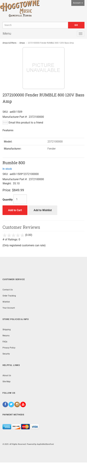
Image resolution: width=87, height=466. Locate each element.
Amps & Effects (9, 43)
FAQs (5, 341)
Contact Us (8, 290)
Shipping (7, 329)
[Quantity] (20, 199)
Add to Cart (15, 210)
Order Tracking (9, 296)
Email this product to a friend (26, 122)
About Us (7, 375)
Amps (22, 43)
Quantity (8, 199)
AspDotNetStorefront (45, 444)
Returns (6, 335)
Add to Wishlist (43, 210)
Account (78, 3)
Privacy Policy (9, 348)
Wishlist (6, 302)
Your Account (9, 308)
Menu (7, 33)
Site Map (6, 381)
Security (6, 354)
